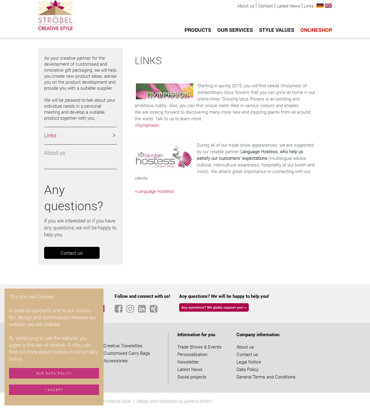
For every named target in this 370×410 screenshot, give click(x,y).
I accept (54, 390)
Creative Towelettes (123, 346)
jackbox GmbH (198, 401)
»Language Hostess (154, 191)
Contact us (247, 354)
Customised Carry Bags (127, 353)
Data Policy (247, 369)
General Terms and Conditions (266, 377)
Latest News (288, 6)
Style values (276, 29)
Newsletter (188, 362)
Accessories (116, 361)
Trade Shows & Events (199, 347)
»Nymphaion (147, 125)
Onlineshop (316, 29)
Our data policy (54, 373)
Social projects (191, 377)
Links (309, 6)
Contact (265, 6)
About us (245, 6)
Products (198, 29)
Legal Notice (248, 362)
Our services (235, 29)
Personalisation (192, 354)
